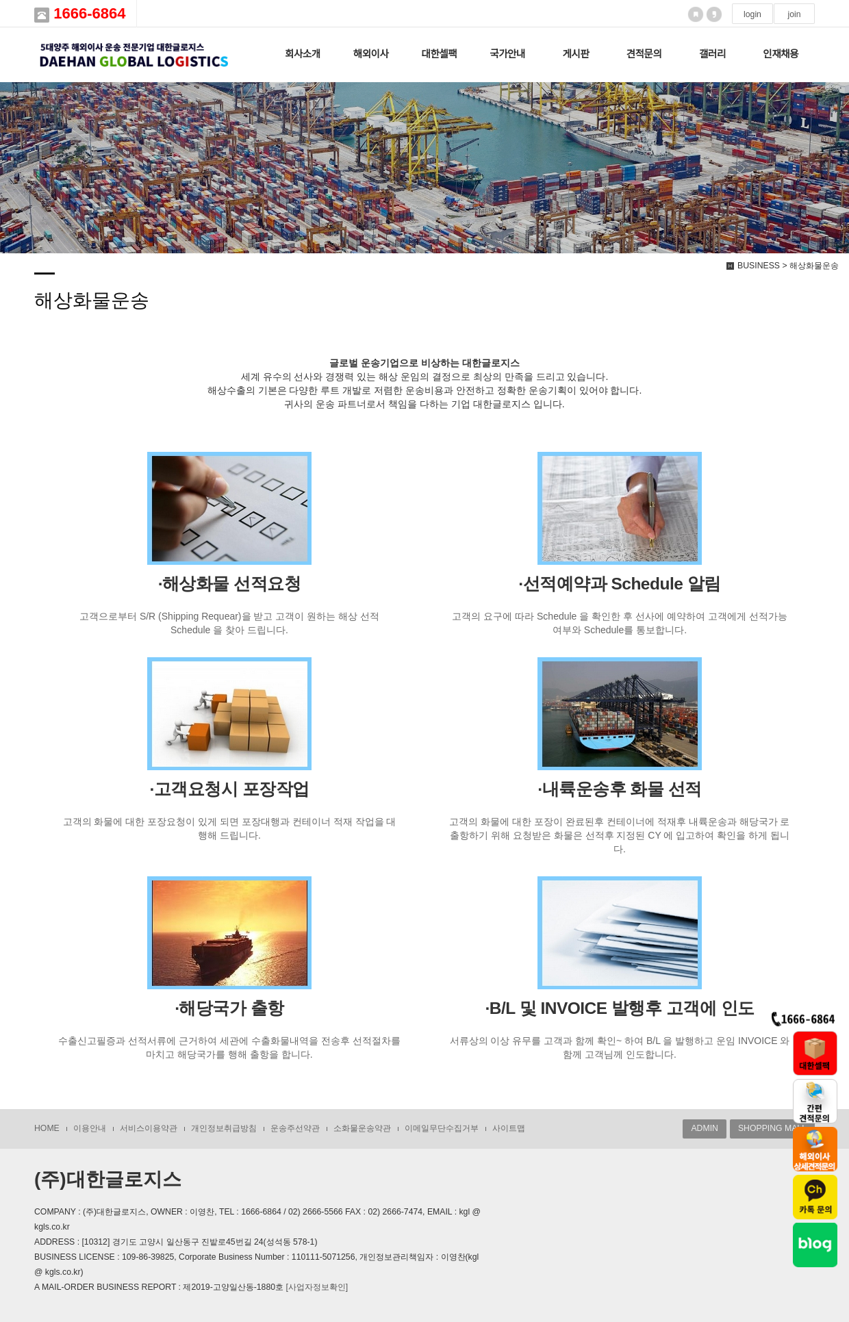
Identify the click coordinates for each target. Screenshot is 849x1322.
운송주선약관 (295, 1128)
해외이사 (371, 54)
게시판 (575, 54)
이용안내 (89, 1128)
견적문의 (644, 54)
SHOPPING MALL (772, 1128)
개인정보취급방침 (224, 1128)
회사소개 (302, 54)
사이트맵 (508, 1128)
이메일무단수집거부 (442, 1128)
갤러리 (712, 54)
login (752, 14)
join (793, 14)
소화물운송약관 (362, 1128)
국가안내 (507, 54)
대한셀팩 (439, 54)
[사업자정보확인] (317, 1287)
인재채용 (780, 54)
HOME (47, 1128)
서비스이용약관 (148, 1128)
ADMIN (704, 1128)
